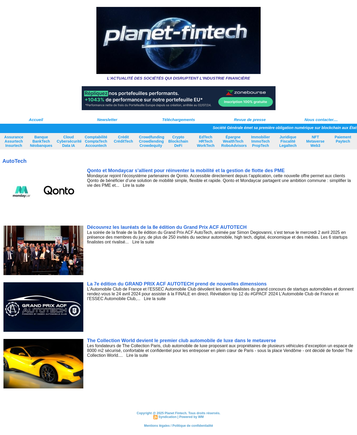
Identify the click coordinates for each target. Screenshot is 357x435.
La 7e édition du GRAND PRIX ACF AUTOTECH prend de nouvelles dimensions (176, 284)
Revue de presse (250, 119)
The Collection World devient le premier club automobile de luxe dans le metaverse (181, 340)
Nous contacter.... (321, 119)
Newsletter (107, 119)
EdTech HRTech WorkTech (205, 141)
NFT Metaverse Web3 (315, 141)
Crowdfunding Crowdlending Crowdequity (151, 141)
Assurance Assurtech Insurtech (13, 141)
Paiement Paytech (343, 139)
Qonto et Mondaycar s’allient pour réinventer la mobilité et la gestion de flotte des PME (186, 170)
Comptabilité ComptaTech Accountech (96, 141)
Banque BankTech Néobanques (41, 141)
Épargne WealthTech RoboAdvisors (234, 141)
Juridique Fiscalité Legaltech (288, 141)
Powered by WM (191, 417)
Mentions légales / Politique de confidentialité (178, 426)
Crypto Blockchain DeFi (178, 141)
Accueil (36, 119)
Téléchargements (178, 119)
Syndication (167, 417)
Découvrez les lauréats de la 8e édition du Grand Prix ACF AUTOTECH (167, 227)
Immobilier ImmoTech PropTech (260, 141)
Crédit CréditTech (123, 139)
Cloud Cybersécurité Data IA (69, 141)
